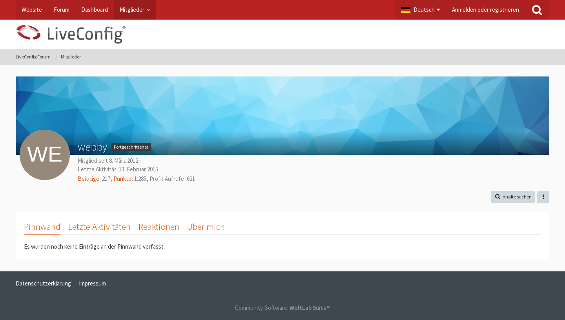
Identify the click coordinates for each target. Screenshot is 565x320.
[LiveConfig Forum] (282, 34)
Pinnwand (42, 226)
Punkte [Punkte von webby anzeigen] (122, 178)
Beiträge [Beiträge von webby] (88, 178)
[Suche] (537, 10)
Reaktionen (159, 226)
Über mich (206, 226)
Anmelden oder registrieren (485, 9)
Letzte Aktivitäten (99, 226)
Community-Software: (282, 307)
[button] (420, 10)
